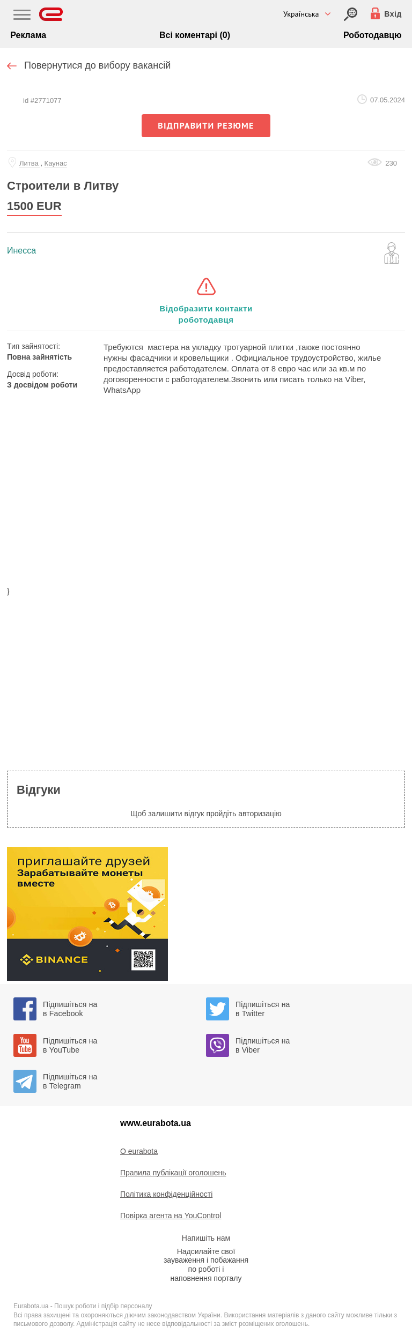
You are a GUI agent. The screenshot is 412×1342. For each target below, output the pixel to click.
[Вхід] (350, 14)
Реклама (28, 35)
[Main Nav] (22, 16)
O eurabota (139, 1151)
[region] (206, 497)
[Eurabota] (51, 14)
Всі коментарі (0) (194, 35)
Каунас (56, 163)
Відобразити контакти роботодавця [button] (205, 314)
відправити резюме (206, 125)
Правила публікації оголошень (173, 1172)
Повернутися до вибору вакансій (97, 65)
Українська (301, 14)
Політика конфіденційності (166, 1194)
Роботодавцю (372, 35)
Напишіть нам (206, 1238)
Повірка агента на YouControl (171, 1215)
